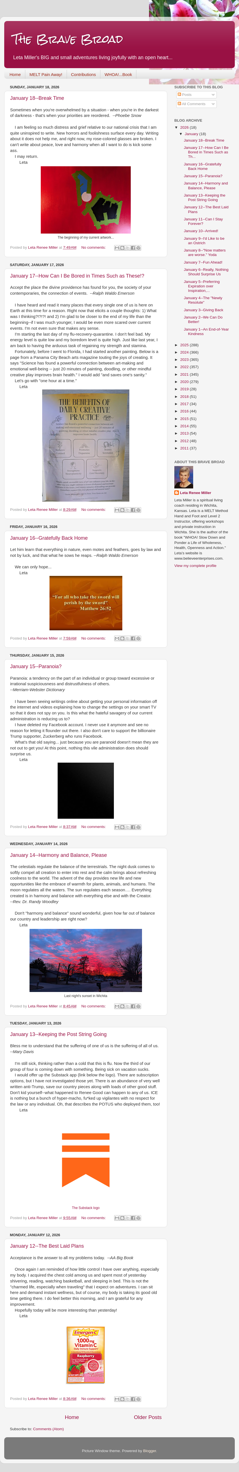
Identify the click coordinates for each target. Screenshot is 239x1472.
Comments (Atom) (48, 1429)
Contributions (83, 74)
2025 (185, 345)
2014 (185, 426)
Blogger (149, 1451)
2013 (185, 433)
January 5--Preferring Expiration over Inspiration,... (202, 286)
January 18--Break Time (37, 98)
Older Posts (148, 1417)
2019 (185, 389)
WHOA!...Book (118, 74)
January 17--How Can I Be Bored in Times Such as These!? (77, 276)
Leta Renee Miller (195, 493)
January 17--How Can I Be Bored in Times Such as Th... (206, 152)
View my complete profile (195, 566)
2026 (185, 127)
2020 (185, 382)
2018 (185, 396)
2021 (185, 374)
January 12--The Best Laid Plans (47, 1246)
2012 (185, 441)
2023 (185, 359)
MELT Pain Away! (46, 74)
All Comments (192, 104)
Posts (185, 95)
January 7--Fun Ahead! (203, 262)
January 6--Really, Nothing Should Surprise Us (206, 271)
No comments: (94, 247)
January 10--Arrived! (201, 231)
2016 (185, 411)
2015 (185, 419)
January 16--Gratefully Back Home (49, 538)
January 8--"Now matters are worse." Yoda (205, 252)
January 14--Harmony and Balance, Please (58, 855)
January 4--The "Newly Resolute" (203, 300)
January (192, 134)
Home (15, 74)
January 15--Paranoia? (36, 666)
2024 (185, 352)
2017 (185, 404)
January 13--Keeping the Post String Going (58, 1034)
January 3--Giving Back (203, 310)
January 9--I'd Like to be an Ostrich (204, 240)
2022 (185, 367)
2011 (185, 448)
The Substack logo (86, 1208)
